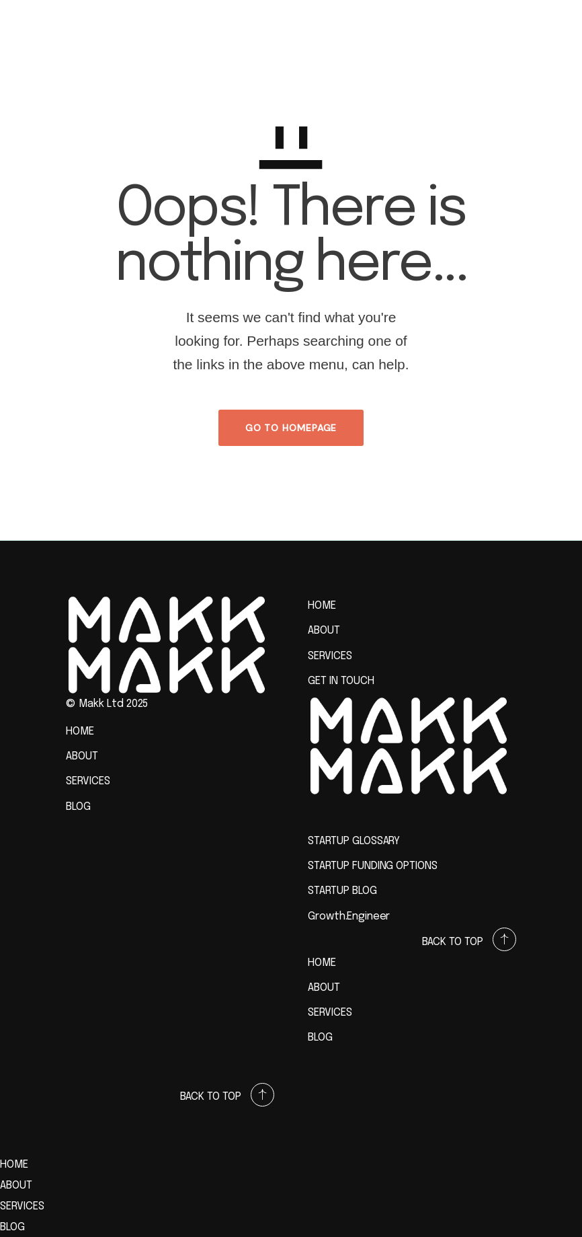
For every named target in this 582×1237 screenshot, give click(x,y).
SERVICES (88, 781)
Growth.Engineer (349, 916)
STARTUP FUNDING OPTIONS (373, 866)
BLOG (78, 807)
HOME (80, 731)
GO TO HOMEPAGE (291, 428)
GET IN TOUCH (341, 681)
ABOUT (82, 756)
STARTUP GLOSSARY (354, 841)
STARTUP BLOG (342, 891)
